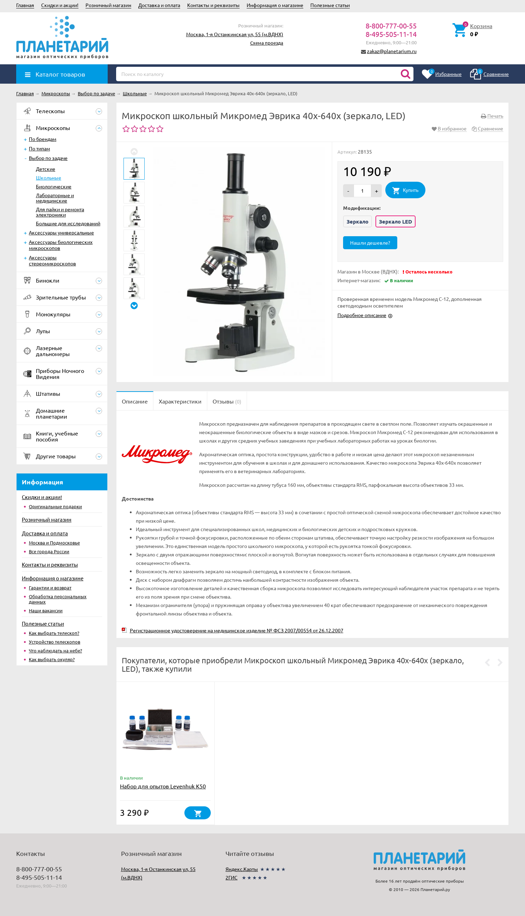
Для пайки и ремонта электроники (60, 212)
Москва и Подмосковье (54, 543)
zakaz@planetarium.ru (392, 51)
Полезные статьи (330, 5)
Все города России (49, 551)
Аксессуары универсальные (61, 232)
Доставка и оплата (159, 5)
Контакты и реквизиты (213, 5)
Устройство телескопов (54, 642)
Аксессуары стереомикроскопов (52, 260)
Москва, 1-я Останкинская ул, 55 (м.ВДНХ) (234, 34)
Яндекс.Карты (242, 869)
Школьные (48, 177)
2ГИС (232, 877)
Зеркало (357, 221)
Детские (45, 169)
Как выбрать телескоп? (54, 633)
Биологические (53, 186)
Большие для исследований (68, 223)
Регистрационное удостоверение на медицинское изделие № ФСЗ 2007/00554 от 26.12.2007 (236, 630)
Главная (25, 5)
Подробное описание (361, 315)
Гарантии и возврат (50, 588)
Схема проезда (266, 43)
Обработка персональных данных (58, 599)
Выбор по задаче (48, 158)
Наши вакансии (46, 610)
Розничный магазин (108, 5)
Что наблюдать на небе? (55, 650)
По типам (39, 148)
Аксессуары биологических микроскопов (61, 245)
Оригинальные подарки (55, 506)
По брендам (42, 139)
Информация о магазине (275, 5)
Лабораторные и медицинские (55, 198)
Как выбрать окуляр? (52, 659)
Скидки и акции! (59, 5)
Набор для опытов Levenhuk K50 (163, 785)
